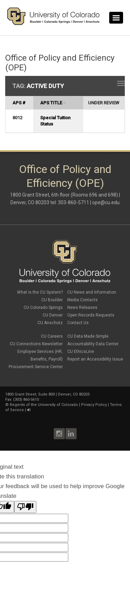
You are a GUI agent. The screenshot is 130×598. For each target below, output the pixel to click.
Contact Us (78, 322)
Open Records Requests (90, 315)
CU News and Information (91, 292)
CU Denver (53, 315)
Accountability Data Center (93, 343)
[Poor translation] (25, 507)
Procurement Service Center (36, 366)
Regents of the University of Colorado (44, 404)
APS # (18, 102)
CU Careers (52, 336)
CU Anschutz (50, 322)
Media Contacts (82, 299)
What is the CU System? (40, 292)
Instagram (59, 433)
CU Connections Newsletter (36, 343)
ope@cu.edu (106, 202)
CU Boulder (52, 299)
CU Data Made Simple (88, 336)
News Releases (82, 307)
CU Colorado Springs (43, 307)
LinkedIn (71, 433)
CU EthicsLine (80, 351)
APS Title (53, 102)
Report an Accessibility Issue (95, 359)
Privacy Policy (94, 404)
